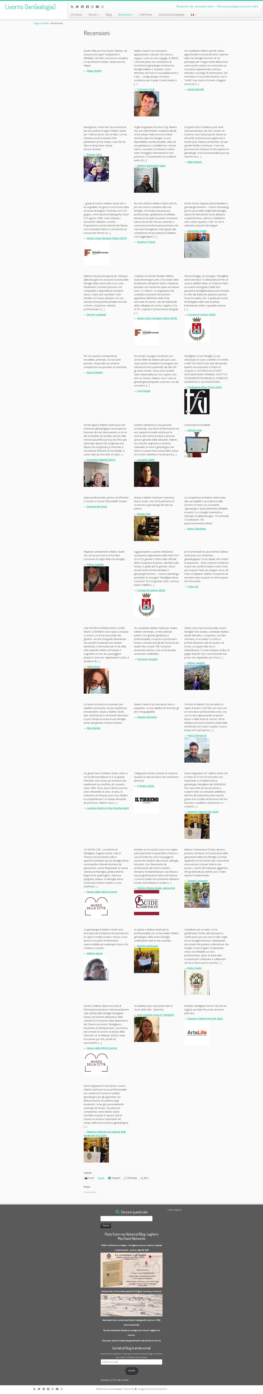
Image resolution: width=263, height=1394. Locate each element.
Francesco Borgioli (147, 659)
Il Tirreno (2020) (145, 786)
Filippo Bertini (94, 70)
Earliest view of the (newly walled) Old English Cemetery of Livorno (131, 1291)
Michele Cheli (194, 430)
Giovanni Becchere (97, 506)
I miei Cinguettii (175, 1210)
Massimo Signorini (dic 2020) (203, 811)
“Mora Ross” (93, 666)
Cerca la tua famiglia (171, 14)
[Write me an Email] (98, 7)
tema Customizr (160, 1389)
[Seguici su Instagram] (93, 7)
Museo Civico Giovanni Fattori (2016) (157, 318)
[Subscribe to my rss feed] (73, 7)
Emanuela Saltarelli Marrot (101, 459)
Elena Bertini (93, 728)
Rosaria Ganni (94, 154)
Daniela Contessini (197, 880)
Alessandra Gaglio (197, 230)
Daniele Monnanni (147, 717)
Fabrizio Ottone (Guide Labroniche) (156, 888)
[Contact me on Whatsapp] (103, 7)
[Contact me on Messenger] (88, 7)
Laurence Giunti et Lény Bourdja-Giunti (108, 808)
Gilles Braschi (194, 162)
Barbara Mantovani (147, 946)
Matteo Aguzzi (94, 953)
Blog (109, 14)
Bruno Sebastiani (196, 528)
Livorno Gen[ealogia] (30, 7)
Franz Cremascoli (196, 735)
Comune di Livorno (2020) (201, 314)
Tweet (100, 1177)
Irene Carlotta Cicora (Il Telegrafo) (155, 1014)
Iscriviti (131, 1371)
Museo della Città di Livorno (102, 891)
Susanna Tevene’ (146, 242)
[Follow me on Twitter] (78, 7)
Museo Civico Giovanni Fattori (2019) (107, 238)
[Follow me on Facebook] (83, 7)
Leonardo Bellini (146, 459)
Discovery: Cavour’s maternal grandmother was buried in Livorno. (131, 1340)
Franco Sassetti (95, 564)
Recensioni (125, 14)
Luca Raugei (143, 390)
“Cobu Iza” (193, 586)
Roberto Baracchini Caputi (151, 165)
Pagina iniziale (41, 23)
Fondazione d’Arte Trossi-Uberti (204, 387)
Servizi (94, 14)
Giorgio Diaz (143, 514)
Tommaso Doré (146, 89)
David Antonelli (195, 89)
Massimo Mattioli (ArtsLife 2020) (205, 1018)
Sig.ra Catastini (95, 372)
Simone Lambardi (96, 314)
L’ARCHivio (145, 14)
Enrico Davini (194, 968)
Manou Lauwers (196, 662)
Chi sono (76, 14)
